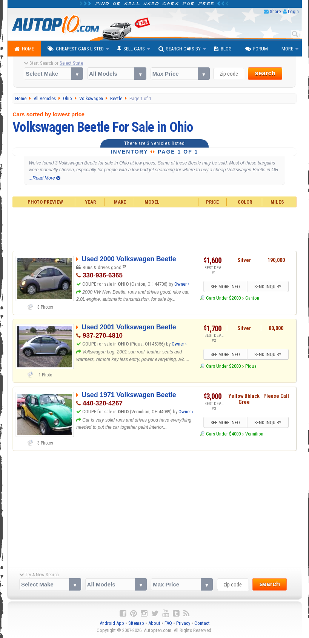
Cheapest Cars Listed (76, 49)
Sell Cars (131, 49)
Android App (112, 623)
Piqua (251, 366)
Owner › (181, 284)
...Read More (44, 178)
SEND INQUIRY (267, 286)
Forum (256, 49)
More (287, 49)
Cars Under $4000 (223, 434)
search (265, 73)
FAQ (168, 623)
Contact (202, 623)
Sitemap (136, 623)
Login (293, 11)
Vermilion (254, 434)
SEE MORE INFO (225, 286)
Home (24, 49)
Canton (252, 298)
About (154, 623)
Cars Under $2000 (223, 298)
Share (275, 11)
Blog (223, 49)
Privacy (183, 623)
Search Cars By (179, 49)
